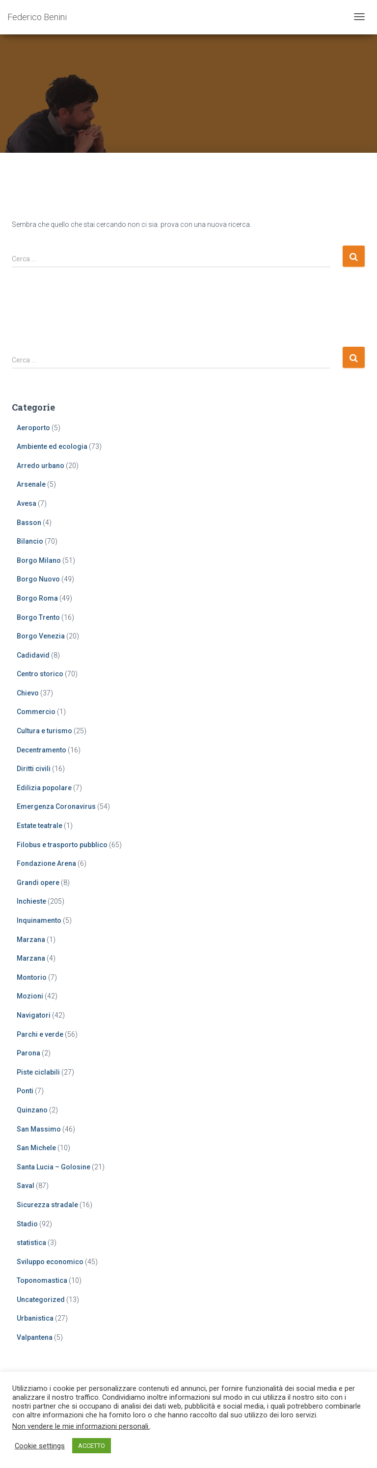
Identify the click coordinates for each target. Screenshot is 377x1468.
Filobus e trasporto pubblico (62, 845)
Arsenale (31, 484)
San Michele (36, 1148)
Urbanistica (35, 1318)
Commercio (36, 712)
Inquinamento (39, 920)
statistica (31, 1242)
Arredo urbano (40, 466)
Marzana (31, 939)
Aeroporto (33, 428)
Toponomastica (42, 1280)
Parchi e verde (40, 1034)
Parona (28, 1053)
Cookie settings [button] (40, 1445)
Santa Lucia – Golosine (53, 1167)
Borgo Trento (38, 617)
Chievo (28, 693)
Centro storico (40, 674)
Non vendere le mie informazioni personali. (81, 1426)
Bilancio (30, 541)
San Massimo (39, 1129)
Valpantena (35, 1337)
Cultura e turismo (44, 731)
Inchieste (31, 901)
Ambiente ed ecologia (52, 446)
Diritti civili (34, 769)
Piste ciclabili (38, 1072)
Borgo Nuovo (38, 579)
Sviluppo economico (50, 1262)
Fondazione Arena (46, 863)
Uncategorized (41, 1299)
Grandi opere (38, 882)
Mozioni (30, 996)
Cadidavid (33, 655)
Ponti (25, 1091)
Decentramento (41, 750)
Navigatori (34, 1015)
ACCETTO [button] (91, 1445)
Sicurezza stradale (47, 1205)
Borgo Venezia (41, 636)
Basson (29, 522)
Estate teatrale (39, 826)
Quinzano (32, 1110)
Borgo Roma (37, 598)
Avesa (26, 503)
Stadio (27, 1224)
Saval (25, 1186)
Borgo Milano (39, 560)
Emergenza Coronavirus (56, 806)
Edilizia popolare (44, 788)
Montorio (32, 977)
